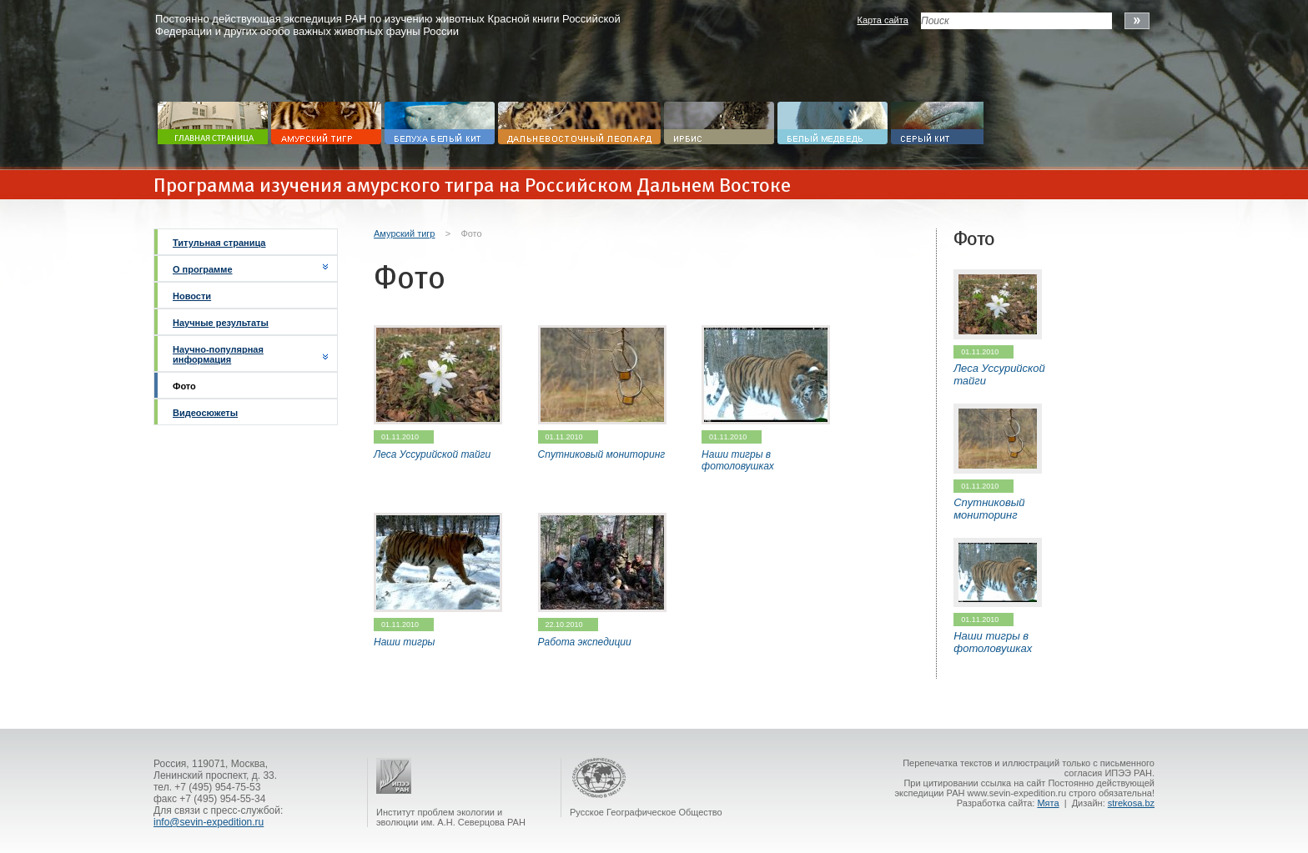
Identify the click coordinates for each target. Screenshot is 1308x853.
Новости (192, 296)
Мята (1048, 803)
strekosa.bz (1131, 803)
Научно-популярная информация (218, 354)
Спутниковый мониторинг (602, 454)
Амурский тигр (404, 233)
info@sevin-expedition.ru (208, 822)
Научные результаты (221, 323)
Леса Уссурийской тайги (432, 454)
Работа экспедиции (584, 642)
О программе (203, 269)
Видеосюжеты (205, 413)
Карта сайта (882, 20)
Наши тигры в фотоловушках (738, 460)
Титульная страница (219, 243)
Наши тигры (404, 642)
